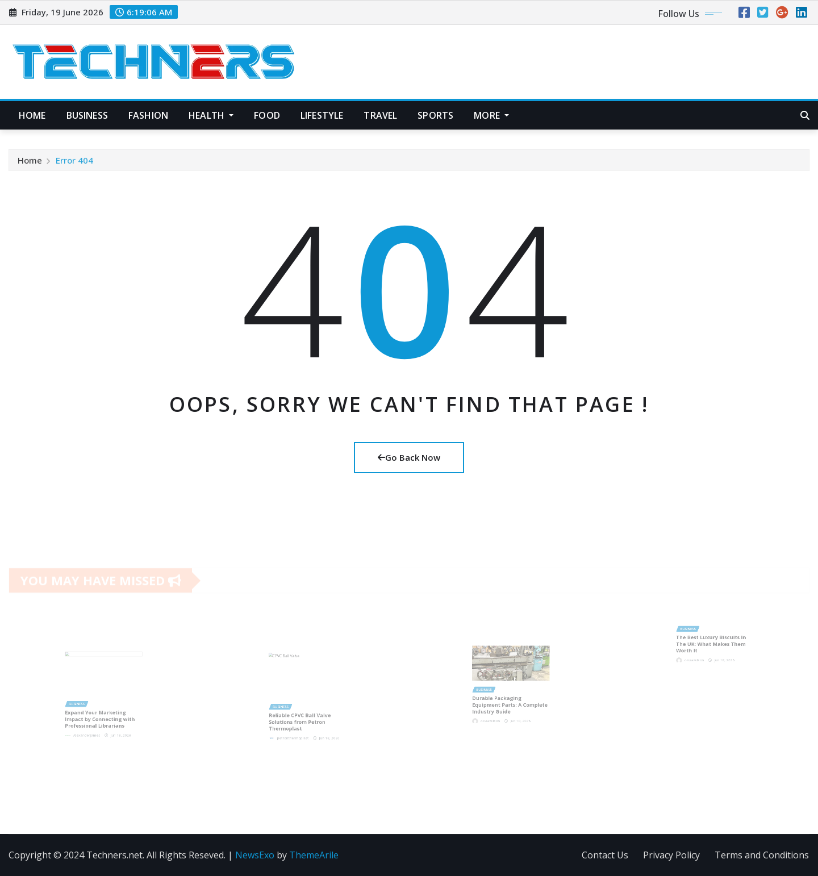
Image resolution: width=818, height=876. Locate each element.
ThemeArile (314, 855)
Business (87, 115)
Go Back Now (409, 457)
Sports (435, 115)
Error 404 (74, 164)
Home (32, 115)
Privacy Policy (671, 855)
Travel (380, 115)
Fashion (148, 115)
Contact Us (605, 855)
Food (267, 115)
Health (211, 115)
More (491, 115)
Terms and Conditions (762, 855)
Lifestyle (322, 115)
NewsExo (254, 855)
